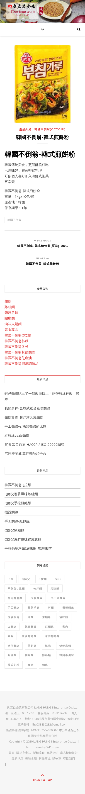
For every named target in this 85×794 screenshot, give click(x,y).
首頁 (12, 753)
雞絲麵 (10, 306)
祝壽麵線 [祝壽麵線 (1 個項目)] (31, 626)
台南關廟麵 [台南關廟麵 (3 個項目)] (15, 598)
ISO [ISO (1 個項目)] (10, 579)
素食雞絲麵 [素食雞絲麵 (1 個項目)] (29, 636)
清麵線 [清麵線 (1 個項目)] (46, 617)
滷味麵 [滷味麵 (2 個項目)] (63, 617)
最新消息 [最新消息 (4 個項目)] (34, 607)
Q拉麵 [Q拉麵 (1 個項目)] (43, 579)
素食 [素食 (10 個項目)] (11, 636)
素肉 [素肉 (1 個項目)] (65, 626)
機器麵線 (11, 512)
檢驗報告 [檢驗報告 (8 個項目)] (13, 617)
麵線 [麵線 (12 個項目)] (45, 664)
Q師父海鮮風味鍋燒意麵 (23, 539)
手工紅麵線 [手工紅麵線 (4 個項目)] (58, 598)
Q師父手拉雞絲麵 (18, 503)
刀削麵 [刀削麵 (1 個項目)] (55, 588)
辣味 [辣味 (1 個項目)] (48, 645)
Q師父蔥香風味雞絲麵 (21, 494)
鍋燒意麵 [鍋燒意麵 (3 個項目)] (65, 645)
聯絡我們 (69, 758)
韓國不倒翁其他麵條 (20, 352)
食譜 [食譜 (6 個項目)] (31, 664)
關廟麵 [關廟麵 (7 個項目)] (29, 655)
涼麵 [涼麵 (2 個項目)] (31, 617)
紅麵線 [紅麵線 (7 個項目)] (49, 626)
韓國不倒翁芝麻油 (18, 358)
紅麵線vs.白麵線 (17, 435)
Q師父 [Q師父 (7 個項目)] (26, 579)
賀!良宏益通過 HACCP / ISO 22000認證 (34, 444)
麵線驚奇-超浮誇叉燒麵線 (24, 417)
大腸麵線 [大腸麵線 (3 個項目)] (37, 598)
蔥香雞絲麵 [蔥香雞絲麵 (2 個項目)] (52, 636)
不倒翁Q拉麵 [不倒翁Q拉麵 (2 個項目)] (16, 588)
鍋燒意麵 (11, 312)
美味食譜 (31, 758)
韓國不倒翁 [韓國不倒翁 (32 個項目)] (66, 655)
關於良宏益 (23, 753)
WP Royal (52, 747)
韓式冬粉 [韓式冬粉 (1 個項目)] (13, 664)
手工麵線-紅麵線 (17, 521)
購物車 (56, 758)
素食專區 (11, 329)
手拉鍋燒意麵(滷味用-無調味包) (28, 548)
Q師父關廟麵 (14, 530)
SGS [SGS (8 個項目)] (58, 579)
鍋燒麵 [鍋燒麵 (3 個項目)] (12, 655)
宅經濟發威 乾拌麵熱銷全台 (25, 453)
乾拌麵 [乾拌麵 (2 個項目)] (37, 588)
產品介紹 (25, 129)
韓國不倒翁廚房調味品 (22, 363)
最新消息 (42, 379)
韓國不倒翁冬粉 (16, 346)
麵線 (8, 301)
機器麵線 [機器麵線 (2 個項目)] (68, 607)
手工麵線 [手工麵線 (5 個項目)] (13, 607)
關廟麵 (10, 318)
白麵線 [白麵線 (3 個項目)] (12, 626)
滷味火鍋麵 (13, 323)
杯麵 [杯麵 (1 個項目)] (51, 607)
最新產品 (42, 470)
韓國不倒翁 (14, 220)
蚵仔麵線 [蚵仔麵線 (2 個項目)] (13, 645)
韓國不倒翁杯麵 (16, 341)
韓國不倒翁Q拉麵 (18, 335)
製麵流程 (39, 753)
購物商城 (45, 758)
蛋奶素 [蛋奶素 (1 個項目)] (32, 645)
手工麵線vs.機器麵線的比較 (25, 426)
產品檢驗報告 (69, 753)
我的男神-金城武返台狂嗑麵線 (27, 408)
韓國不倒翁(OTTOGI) (50, 129)
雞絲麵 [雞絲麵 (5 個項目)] (46, 655)
